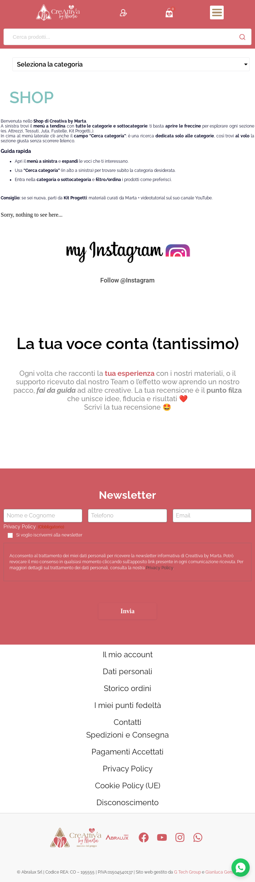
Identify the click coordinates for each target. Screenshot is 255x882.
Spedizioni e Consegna (127, 734)
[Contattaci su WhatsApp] (240, 867)
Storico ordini (127, 688)
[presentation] (57, 595)
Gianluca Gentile (221, 872)
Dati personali (127, 671)
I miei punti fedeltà (127, 705)
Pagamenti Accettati (127, 751)
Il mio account (128, 654)
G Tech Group (187, 872)
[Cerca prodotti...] (119, 37)
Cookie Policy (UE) (127, 785)
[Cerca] (242, 37)
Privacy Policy (159, 567)
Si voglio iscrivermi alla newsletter (49, 535)
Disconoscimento (127, 802)
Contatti (127, 722)
